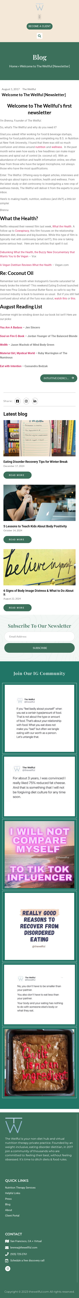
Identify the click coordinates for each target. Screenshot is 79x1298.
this (73, 298)
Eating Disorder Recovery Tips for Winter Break (35, 461)
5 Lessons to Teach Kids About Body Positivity (35, 526)
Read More (16, 475)
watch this (61, 298)
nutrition (40, 147)
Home (13, 66)
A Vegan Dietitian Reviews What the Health (26, 265)
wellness (57, 147)
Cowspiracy (22, 230)
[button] (39, 17)
